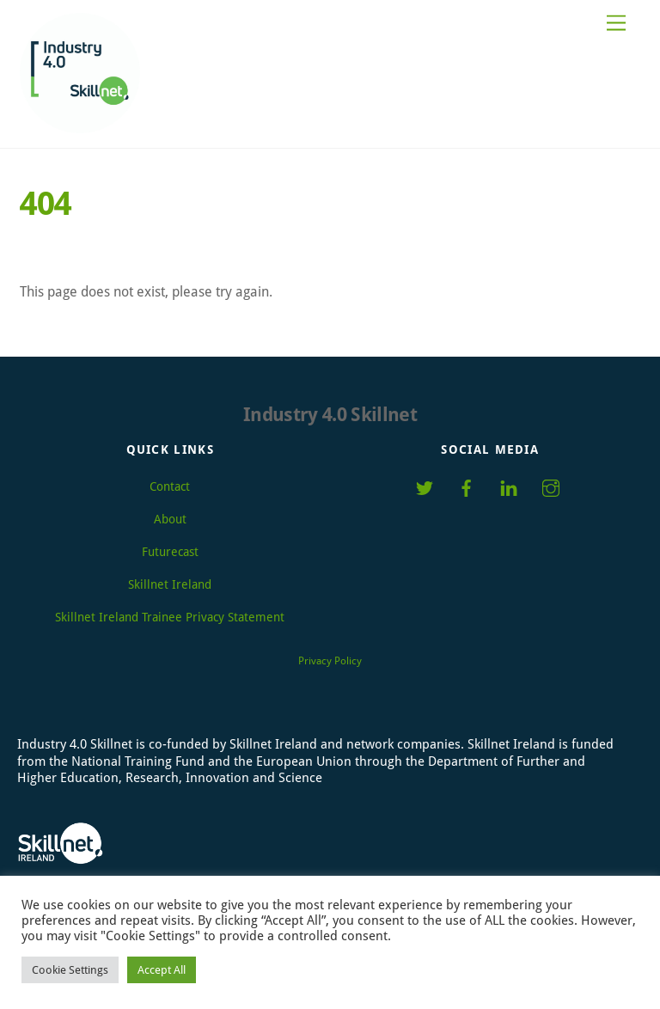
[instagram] (551, 486)
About (170, 519)
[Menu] (616, 23)
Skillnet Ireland (169, 584)
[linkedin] (509, 486)
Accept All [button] (162, 969)
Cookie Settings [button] (70, 969)
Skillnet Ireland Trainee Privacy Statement (169, 617)
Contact (170, 486)
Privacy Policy (330, 661)
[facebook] (466, 486)
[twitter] (424, 486)
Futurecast (170, 552)
